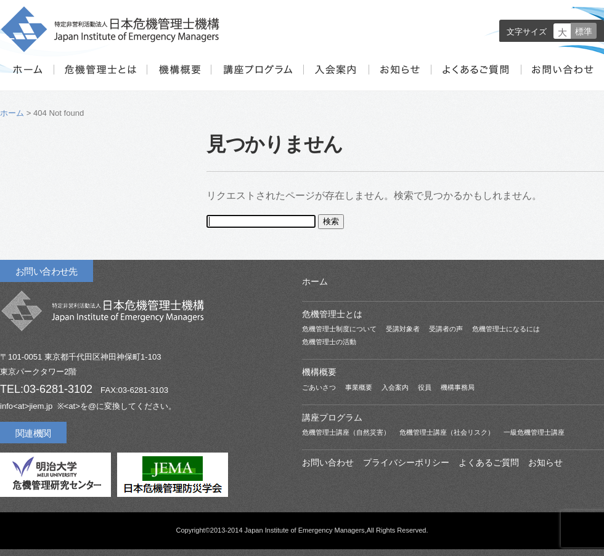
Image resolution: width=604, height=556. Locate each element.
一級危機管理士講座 (534, 432)
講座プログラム (257, 78)
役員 (424, 387)
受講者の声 (446, 328)
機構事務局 (458, 387)
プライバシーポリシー (406, 462)
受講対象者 (403, 328)
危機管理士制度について (339, 328)
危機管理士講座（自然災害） (346, 432)
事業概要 (358, 387)
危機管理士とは (100, 78)
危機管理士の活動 (329, 341)
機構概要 (179, 78)
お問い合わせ (562, 78)
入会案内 (335, 78)
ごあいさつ (319, 387)
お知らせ (398, 78)
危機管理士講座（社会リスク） (446, 432)
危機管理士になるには (506, 328)
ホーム (27, 78)
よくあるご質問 (475, 78)
